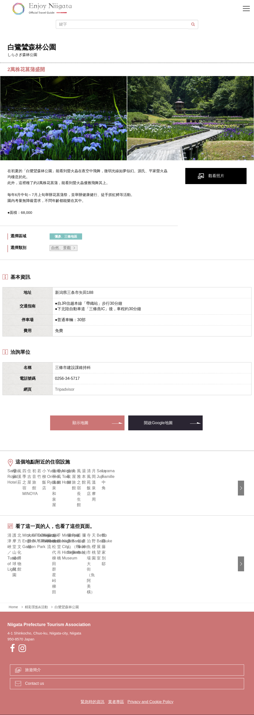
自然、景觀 (61, 248)
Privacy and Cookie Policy (150, 691)
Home (13, 597)
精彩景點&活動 (36, 597)
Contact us (34, 673)
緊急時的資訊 (92, 691)
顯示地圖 (80, 423)
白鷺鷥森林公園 (67, 597)
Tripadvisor (65, 389)
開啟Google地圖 (158, 423)
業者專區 (116, 691)
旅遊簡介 (33, 660)
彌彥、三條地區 (66, 236)
